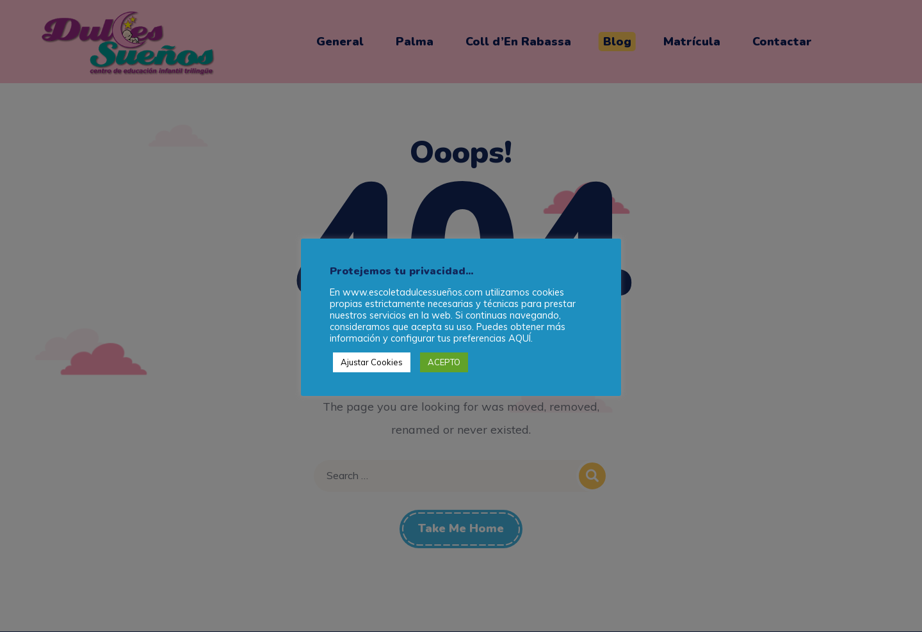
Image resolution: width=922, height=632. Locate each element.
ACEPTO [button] (444, 362)
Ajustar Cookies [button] (372, 362)
